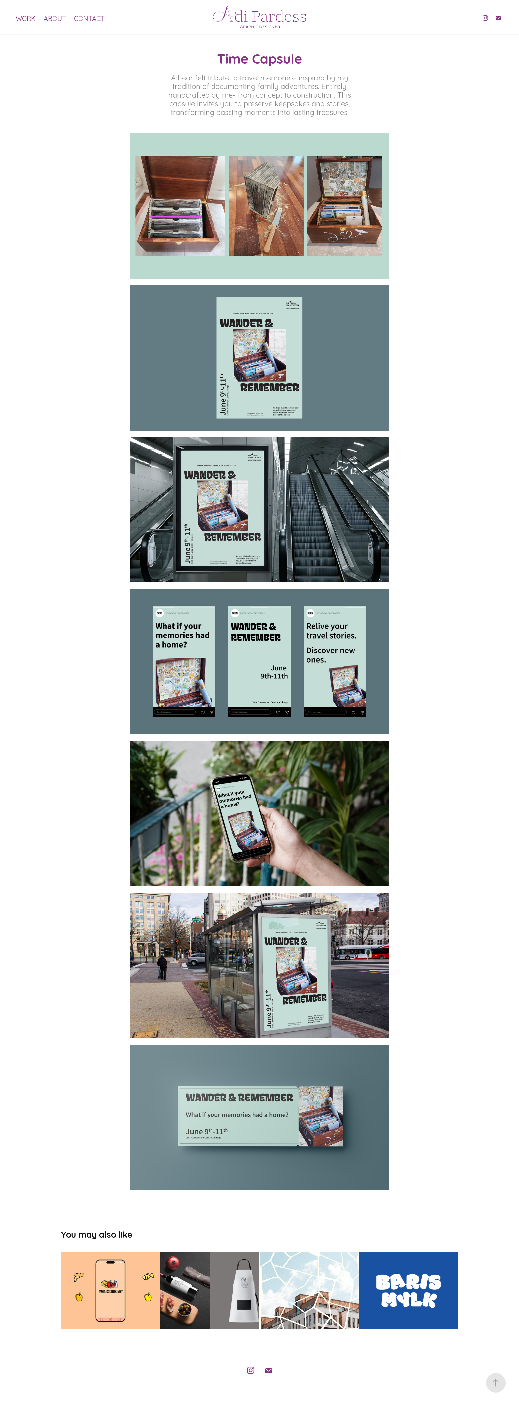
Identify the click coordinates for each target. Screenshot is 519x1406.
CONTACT (89, 17)
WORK (26, 17)
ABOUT (55, 17)
